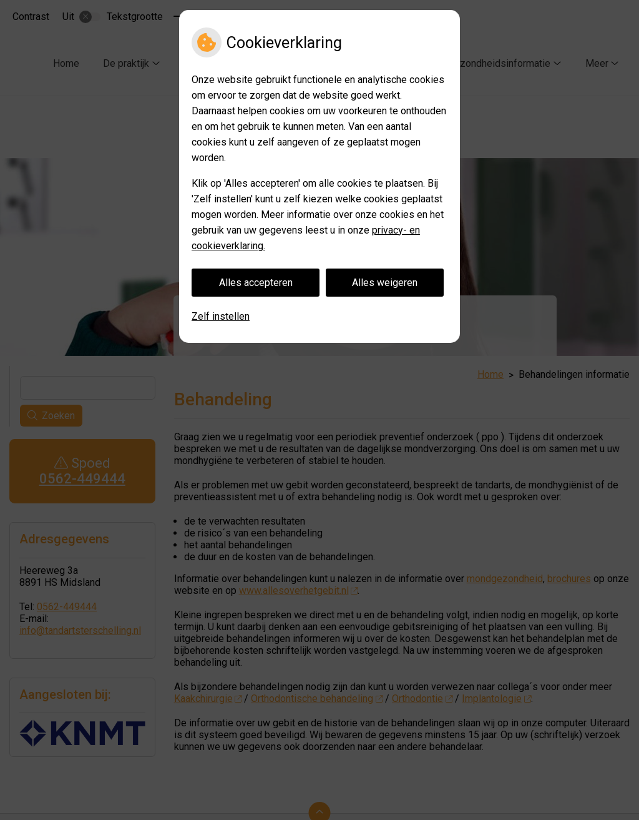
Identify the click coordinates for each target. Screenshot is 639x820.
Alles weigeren (384, 283)
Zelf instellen (221, 316)
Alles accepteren (256, 283)
